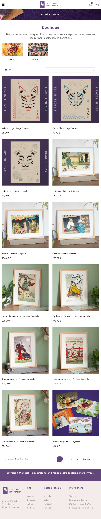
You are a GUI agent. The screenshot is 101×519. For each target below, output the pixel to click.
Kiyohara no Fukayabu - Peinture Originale (71, 316)
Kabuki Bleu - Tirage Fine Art (65, 128)
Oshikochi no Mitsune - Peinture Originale (20, 316)
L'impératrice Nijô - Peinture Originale (19, 441)
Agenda (30, 495)
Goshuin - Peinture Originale (64, 253)
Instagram (48, 503)
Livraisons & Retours (78, 499)
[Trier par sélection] (70, 70)
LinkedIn (47, 495)
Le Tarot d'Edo (38, 59)
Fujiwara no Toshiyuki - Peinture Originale (70, 379)
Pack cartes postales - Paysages (66, 441)
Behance (48, 499)
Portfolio (31, 507)
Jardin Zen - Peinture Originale (65, 190)
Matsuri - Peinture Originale (14, 253)
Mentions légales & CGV (80, 503)
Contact (72, 495)
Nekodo (12, 59)
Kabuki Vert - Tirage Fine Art (14, 190)
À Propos (31, 503)
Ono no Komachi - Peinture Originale (18, 379)
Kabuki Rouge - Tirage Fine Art (15, 128)
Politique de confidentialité (81, 507)
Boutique (31, 499)
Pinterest (47, 507)
